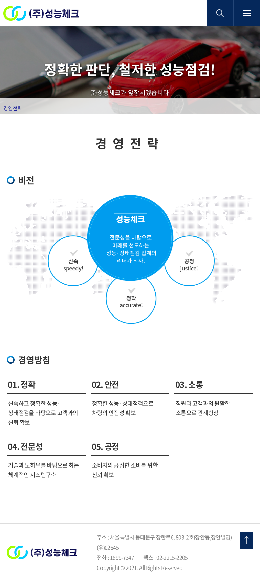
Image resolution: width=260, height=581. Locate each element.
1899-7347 (122, 557)
